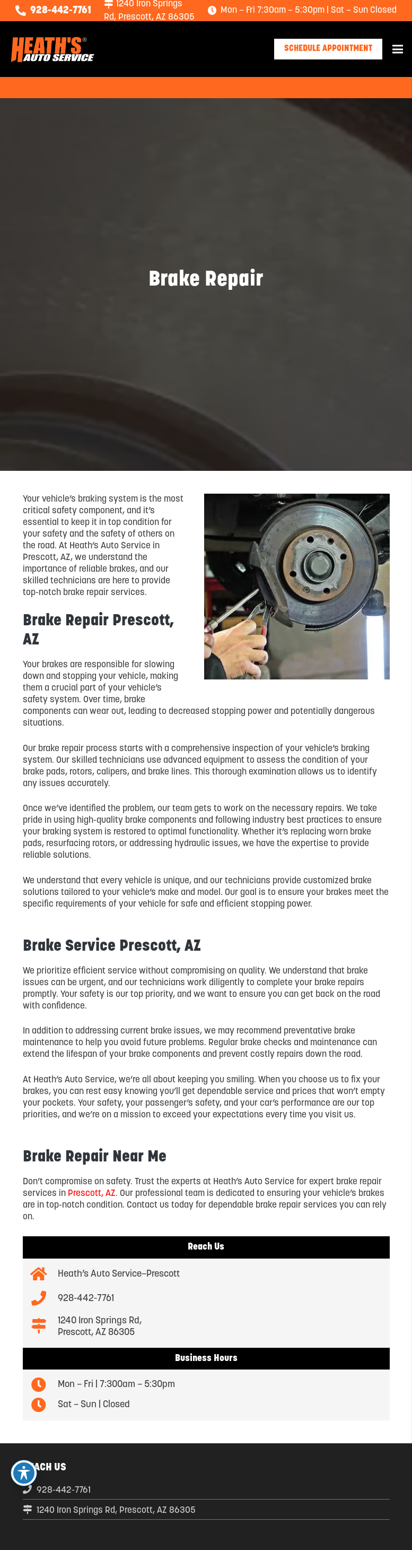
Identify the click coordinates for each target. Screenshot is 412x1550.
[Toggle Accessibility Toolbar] (24, 1473)
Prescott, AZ (92, 1193)
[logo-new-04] (52, 49)
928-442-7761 (64, 1490)
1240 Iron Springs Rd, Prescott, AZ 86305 (116, 1510)
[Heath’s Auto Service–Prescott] (44, 1275)
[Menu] (397, 49)
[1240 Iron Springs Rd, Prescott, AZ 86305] (44, 1327)
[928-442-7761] (44, 1299)
